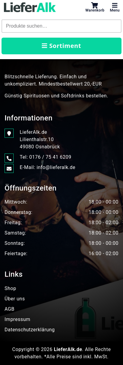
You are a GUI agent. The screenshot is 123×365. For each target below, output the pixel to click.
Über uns (15, 299)
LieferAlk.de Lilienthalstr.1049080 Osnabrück (40, 139)
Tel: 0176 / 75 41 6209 (45, 157)
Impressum (17, 319)
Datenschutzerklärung (30, 330)
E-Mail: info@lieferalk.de (47, 167)
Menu (115, 7)
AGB (10, 309)
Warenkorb (95, 7)
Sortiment (61, 46)
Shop (10, 288)
